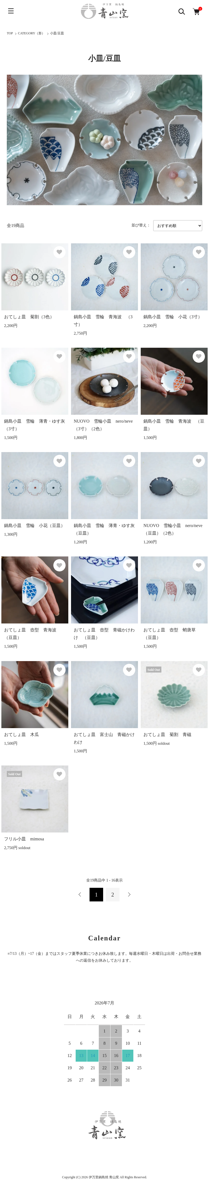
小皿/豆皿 (57, 33)
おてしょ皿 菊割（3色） (29, 316)
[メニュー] (11, 11)
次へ (129, 894)
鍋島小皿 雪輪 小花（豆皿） (34, 525)
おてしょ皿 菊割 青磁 (169, 734)
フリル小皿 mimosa (24, 839)
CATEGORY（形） (31, 33)
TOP (10, 33)
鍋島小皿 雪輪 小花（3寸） (172, 316)
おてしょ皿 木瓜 (21, 734)
